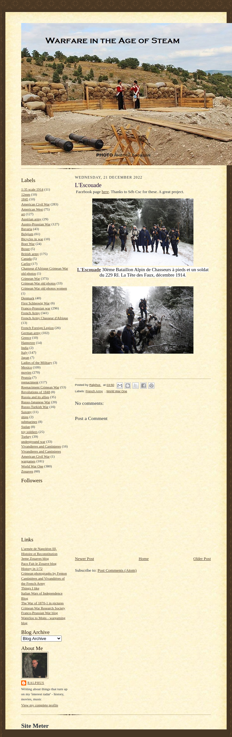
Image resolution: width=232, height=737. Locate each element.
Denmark (27, 298)
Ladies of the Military (36, 362)
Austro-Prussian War (36, 224)
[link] (89, 269)
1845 (24, 199)
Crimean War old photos (38, 283)
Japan (25, 357)
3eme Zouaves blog (35, 558)
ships (24, 417)
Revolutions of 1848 (35, 392)
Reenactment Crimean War (40, 387)
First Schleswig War (35, 303)
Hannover (28, 342)
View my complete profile (39, 705)
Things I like (30, 588)
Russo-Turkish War (34, 407)
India (24, 348)
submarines (29, 421)
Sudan (25, 427)
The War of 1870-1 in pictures (42, 603)
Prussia (26, 377)
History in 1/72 (32, 568)
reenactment (30, 382)
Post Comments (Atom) (117, 570)
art (23, 214)
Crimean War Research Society (43, 608)
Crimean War (30, 278)
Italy (24, 352)
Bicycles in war (32, 239)
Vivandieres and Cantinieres (41, 446)
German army (31, 333)
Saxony (26, 412)
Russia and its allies (35, 397)
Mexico (26, 367)
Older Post (202, 558)
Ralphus (35, 683)
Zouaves (27, 471)
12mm (25, 194)
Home (144, 558)
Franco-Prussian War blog (39, 613)
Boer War (28, 244)
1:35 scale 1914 (32, 189)
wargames (28, 461)
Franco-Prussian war (35, 308)
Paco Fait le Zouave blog (39, 563)
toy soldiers (29, 432)
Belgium (27, 234)
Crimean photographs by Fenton (44, 573)
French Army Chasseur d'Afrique (44, 318)
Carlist (26, 263)
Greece (26, 337)
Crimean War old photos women (44, 288)
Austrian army (31, 219)
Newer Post (84, 558)
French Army (30, 313)
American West (32, 209)
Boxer (25, 249)
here (105, 191)
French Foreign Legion (37, 328)
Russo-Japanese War (35, 402)
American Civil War (35, 204)
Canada (26, 258)
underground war (33, 441)
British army (30, 254)
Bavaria (26, 229)
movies (26, 372)
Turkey (26, 436)
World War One (32, 466)
